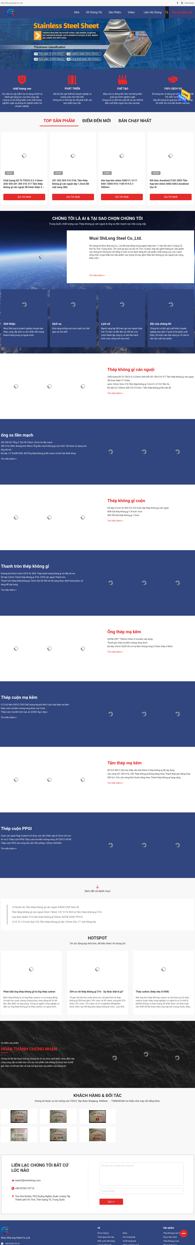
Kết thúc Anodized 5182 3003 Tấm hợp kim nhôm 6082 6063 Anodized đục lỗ (169, 184)
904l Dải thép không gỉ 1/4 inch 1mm (124, 511)
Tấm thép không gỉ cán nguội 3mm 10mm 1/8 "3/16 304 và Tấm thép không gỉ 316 (57, 912)
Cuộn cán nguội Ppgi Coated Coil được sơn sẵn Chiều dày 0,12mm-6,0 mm (36, 836)
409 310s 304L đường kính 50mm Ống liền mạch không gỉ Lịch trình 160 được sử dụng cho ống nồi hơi (44, 448)
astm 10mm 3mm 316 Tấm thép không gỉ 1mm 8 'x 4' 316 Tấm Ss (138, 384)
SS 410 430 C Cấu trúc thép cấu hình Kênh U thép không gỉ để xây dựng (140, 770)
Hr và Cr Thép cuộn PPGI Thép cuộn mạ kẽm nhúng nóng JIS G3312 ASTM (36, 839)
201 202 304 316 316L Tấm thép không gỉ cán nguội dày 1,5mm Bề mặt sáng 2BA (70, 184)
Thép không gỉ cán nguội (130, 369)
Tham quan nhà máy (106, 1237)
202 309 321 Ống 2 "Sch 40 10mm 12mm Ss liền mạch (26, 442)
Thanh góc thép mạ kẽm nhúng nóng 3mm (127, 642)
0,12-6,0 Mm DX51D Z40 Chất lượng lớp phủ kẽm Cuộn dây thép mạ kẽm (35, 704)
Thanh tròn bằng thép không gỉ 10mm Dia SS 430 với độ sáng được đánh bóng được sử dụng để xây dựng (42, 583)
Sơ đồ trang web (129, 1241)
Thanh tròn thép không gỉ (25, 566)
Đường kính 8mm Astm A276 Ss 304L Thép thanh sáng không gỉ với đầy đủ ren (38, 573)
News (125, 1233)
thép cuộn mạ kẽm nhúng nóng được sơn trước (23, 708)
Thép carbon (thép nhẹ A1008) (152, 991)
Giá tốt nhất (24, 196)
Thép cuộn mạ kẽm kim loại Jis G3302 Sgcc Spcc (24, 712)
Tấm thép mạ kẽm (124, 762)
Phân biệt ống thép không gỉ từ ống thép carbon (29, 991)
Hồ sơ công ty (103, 1233)
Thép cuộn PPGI (16, 828)
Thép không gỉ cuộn (126, 500)
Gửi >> (111, 1201)
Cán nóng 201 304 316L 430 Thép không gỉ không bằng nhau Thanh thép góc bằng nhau (148, 774)
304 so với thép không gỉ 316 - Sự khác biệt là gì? (96, 991)
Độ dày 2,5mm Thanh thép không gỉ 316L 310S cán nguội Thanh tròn (33, 577)
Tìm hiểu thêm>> (97, 275)
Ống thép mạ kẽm (124, 631)
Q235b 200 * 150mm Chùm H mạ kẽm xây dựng (130, 639)
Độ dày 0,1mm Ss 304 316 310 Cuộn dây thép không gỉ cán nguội (138, 508)
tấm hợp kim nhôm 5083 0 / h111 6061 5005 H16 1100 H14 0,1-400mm (119, 184)
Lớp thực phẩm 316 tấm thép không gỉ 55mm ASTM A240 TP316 (47, 916)
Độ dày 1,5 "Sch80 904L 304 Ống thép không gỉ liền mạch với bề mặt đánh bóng (38, 453)
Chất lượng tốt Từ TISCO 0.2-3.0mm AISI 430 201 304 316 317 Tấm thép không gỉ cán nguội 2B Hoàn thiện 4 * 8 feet (23, 184)
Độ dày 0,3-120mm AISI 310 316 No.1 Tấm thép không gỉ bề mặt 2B (139, 388)
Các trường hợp (129, 1237)
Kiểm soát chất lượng (106, 1241)
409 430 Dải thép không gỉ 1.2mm (123, 515)
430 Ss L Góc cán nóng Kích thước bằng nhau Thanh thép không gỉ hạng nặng (144, 777)
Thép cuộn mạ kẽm (19, 697)
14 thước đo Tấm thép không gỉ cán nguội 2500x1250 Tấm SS (45, 907)
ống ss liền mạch (17, 435)
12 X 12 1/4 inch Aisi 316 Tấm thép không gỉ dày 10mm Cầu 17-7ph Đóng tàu (54, 921)
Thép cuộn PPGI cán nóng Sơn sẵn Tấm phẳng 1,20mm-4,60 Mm (31, 843)
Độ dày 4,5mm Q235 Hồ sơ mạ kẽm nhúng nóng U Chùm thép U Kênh (139, 646)
